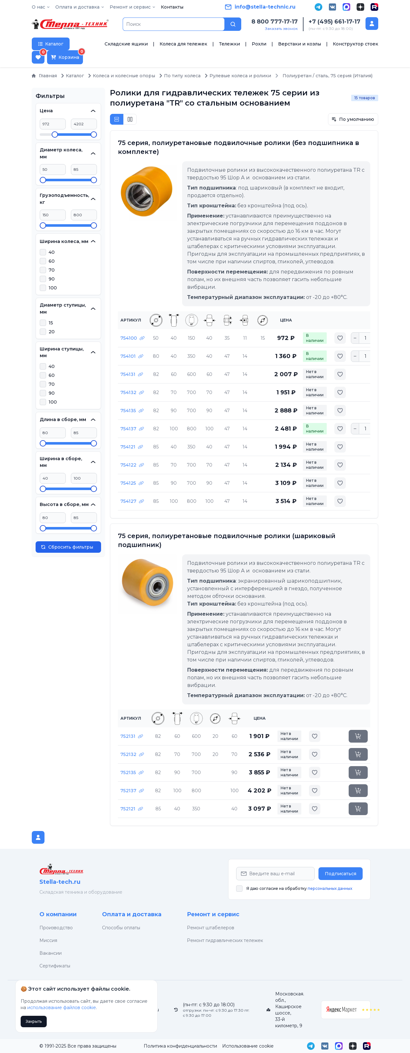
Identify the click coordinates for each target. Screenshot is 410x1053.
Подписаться (340, 873)
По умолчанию (352, 119)
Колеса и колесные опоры (121, 76)
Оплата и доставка (131, 914)
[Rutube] (374, 7)
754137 (132, 429)
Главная (44, 76)
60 (52, 261)
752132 (132, 754)
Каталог (72, 76)
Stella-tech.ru (59, 881)
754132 (132, 392)
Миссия (48, 940)
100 (53, 288)
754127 (132, 501)
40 (52, 252)
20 (52, 332)
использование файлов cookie (61, 1007)
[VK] (332, 7)
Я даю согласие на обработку (299, 888)
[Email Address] (275, 873)
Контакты (172, 7)
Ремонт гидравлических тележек (225, 940)
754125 (132, 483)
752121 (131, 809)
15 (51, 323)
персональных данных (330, 888)
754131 (131, 374)
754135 (132, 410)
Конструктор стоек (355, 44)
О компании (58, 914)
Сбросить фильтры (67, 547)
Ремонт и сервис (213, 914)
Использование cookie (248, 1046)
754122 (132, 465)
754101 (131, 356)
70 (52, 270)
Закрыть (34, 1021)
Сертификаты (54, 966)
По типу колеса (180, 76)
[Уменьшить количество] (355, 338)
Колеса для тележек (183, 44)
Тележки (229, 44)
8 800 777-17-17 (274, 21)
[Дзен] (360, 7)
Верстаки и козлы (299, 44)
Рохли (259, 44)
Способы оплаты (121, 928)
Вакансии (50, 953)
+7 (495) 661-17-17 (334, 21)
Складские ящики (126, 44)
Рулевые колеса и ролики (237, 76)
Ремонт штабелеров (210, 928)
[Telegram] (318, 7)
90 (52, 279)
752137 (132, 790)
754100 (132, 338)
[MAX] (346, 7)
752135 (132, 772)
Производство (56, 928)
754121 (131, 447)
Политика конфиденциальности (180, 1046)
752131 (131, 736)
